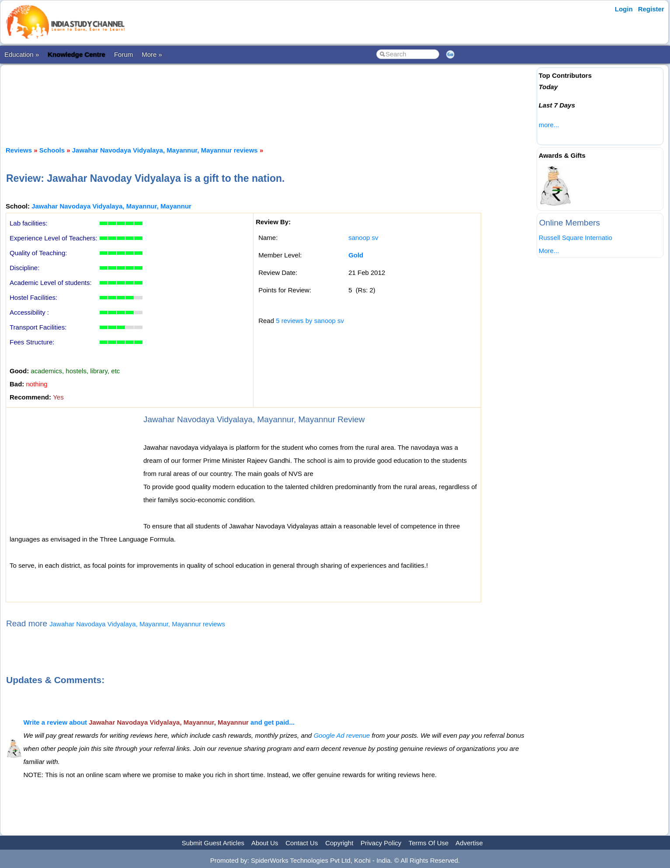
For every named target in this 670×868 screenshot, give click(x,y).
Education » (21, 54)
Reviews (19, 150)
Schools (52, 150)
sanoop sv (363, 237)
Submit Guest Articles (213, 843)
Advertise (469, 843)
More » (152, 54)
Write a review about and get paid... (159, 722)
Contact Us (301, 843)
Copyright (339, 843)
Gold (355, 255)
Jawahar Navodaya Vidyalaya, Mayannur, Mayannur (111, 206)
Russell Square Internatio (575, 237)
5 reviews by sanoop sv (310, 320)
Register (651, 9)
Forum (123, 54)
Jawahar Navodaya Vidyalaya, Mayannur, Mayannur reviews (165, 150)
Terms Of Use (429, 843)
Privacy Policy (381, 843)
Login (624, 9)
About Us (264, 843)
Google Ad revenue (342, 735)
